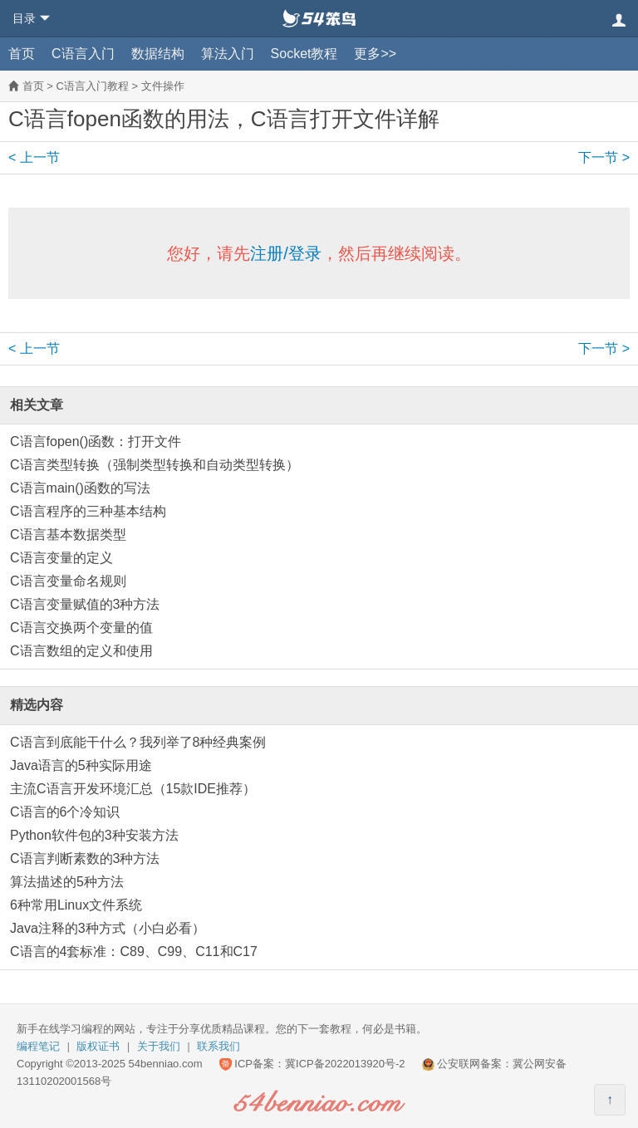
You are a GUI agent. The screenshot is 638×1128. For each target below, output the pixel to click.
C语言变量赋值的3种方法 (85, 604)
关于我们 (158, 1046)
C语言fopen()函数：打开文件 (95, 441)
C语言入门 (83, 54)
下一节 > (604, 157)
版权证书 (98, 1046)
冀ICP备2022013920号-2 (345, 1063)
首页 (21, 54)
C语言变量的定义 (61, 558)
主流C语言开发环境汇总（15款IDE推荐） (133, 789)
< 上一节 (34, 157)
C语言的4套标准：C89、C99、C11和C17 (134, 951)
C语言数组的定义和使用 (81, 651)
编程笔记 (38, 1046)
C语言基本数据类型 (68, 534)
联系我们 (218, 1046)
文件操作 (162, 86)
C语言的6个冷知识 (65, 812)
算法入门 (227, 54)
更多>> (375, 54)
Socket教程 (304, 54)
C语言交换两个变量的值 (81, 627)
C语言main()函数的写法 (80, 488)
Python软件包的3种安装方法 (94, 835)
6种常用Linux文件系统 (76, 905)
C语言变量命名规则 (68, 581)
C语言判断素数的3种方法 (85, 858)
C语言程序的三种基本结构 (88, 511)
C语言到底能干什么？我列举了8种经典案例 (138, 742)
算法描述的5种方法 (67, 882)
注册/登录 (285, 253)
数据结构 (157, 54)
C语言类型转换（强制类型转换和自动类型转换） (154, 465)
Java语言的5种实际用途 (81, 765)
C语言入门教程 (92, 86)
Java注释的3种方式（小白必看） (107, 928)
